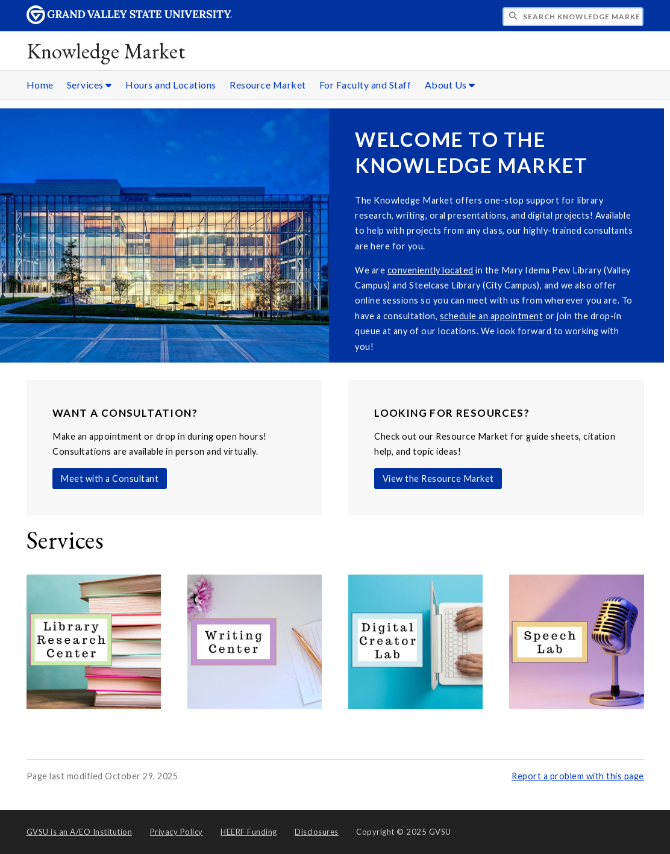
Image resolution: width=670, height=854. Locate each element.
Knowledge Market (106, 50)
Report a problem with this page (578, 776)
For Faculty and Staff (365, 84)
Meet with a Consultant (109, 478)
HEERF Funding (249, 832)
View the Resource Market (438, 478)
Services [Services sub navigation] (89, 84)
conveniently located (430, 270)
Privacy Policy (176, 832)
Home (40, 84)
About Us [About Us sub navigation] (450, 84)
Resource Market (268, 84)
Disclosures (317, 832)
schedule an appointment (491, 316)
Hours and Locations (170, 84)
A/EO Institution (80, 832)
